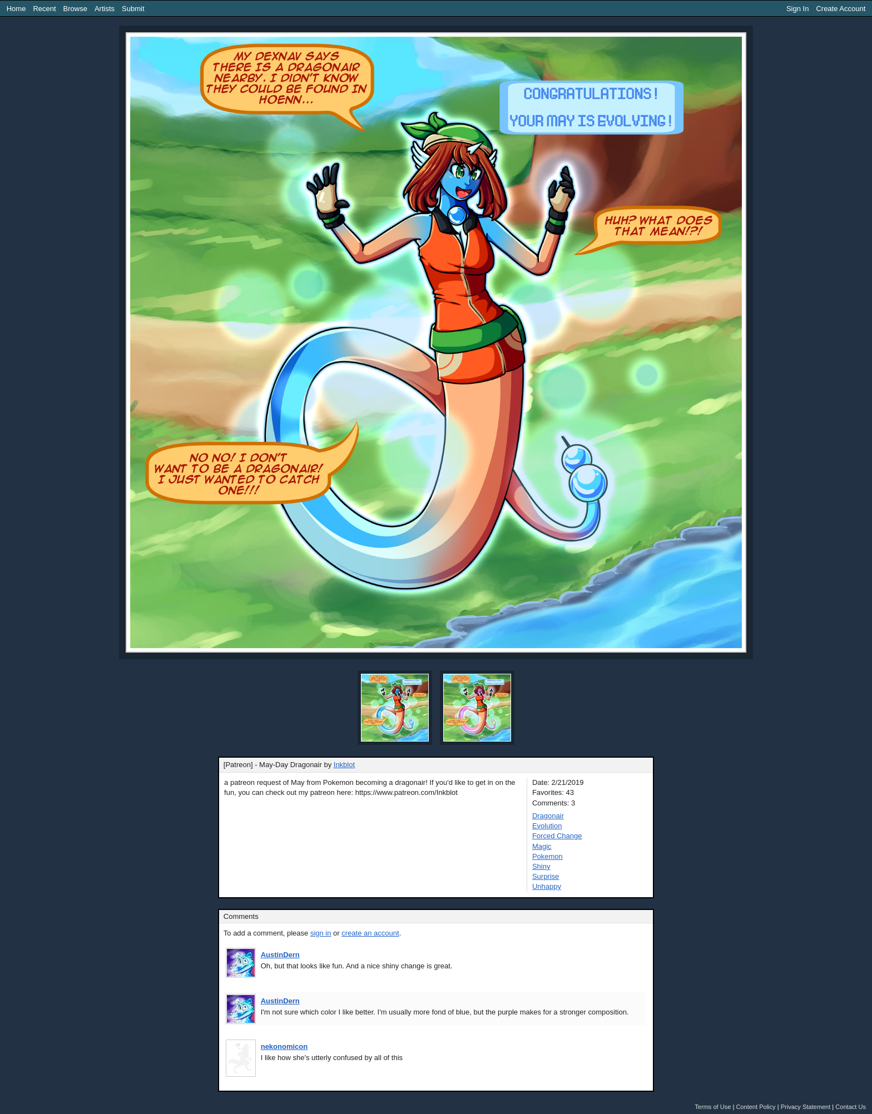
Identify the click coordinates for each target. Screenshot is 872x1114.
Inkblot (344, 764)
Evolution (547, 826)
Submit (133, 8)
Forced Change (557, 836)
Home (16, 8)
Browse (75, 8)
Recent (44, 8)
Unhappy (546, 886)
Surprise (545, 876)
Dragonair (548, 816)
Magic (542, 846)
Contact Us (850, 1106)
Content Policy (755, 1106)
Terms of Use (713, 1106)
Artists (105, 8)
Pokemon (547, 856)
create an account (370, 933)
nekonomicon (284, 1046)
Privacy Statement (806, 1106)
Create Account (840, 8)
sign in (320, 933)
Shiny (541, 866)
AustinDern (280, 955)
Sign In (797, 8)
